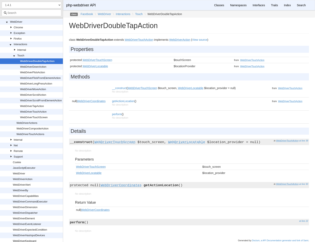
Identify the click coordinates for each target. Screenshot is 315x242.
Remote (18, 151)
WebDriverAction (22, 179)
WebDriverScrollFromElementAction (41, 100)
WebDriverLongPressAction (36, 83)
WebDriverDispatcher (25, 212)
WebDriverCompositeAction (32, 128)
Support (18, 156)
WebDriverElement (24, 218)
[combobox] (31, 12)
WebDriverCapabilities (26, 195)
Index (287, 5)
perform (117, 114)
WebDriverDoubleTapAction (37, 61)
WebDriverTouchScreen (34, 117)
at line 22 (303, 221)
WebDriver (16, 21)
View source (199, 39)
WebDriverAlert (22, 184)
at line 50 (303, 184)
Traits (274, 5)
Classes (219, 5)
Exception (19, 33)
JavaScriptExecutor (24, 167)
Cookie (17, 162)
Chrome (18, 27)
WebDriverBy (20, 190)
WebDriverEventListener (27, 224)
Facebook (87, 14)
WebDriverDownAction (33, 66)
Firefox (18, 38)
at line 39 (303, 140)
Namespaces (238, 5)
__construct (119, 88)
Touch (20, 55)
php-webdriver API (81, 5)
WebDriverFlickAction (32, 72)
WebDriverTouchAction (33, 111)
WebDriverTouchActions (30, 134)
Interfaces (259, 5)
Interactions (20, 44)
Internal (21, 49)
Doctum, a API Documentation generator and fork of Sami (280, 240)
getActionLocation (123, 101)
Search (301, 5)
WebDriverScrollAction (33, 94)
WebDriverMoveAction (33, 89)
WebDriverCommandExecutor (30, 201)
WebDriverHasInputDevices (29, 235)
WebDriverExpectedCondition (30, 229)
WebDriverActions (26, 122)
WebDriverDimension (25, 207)
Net (16, 145)
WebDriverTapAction (32, 106)
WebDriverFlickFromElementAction (40, 77)
